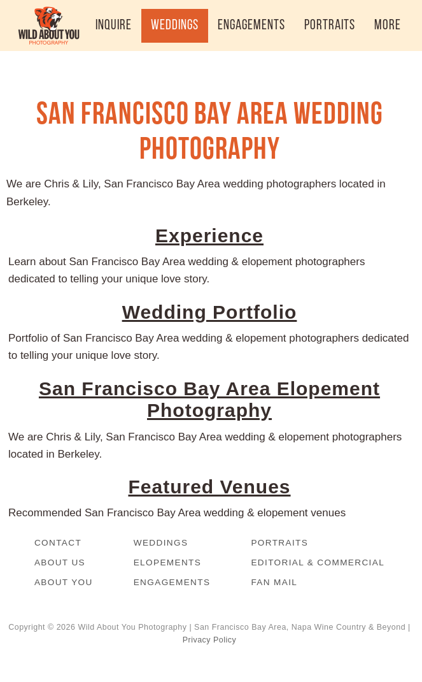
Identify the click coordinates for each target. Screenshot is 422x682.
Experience (209, 235)
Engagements (172, 582)
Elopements (168, 562)
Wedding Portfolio (209, 312)
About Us (59, 562)
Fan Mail (274, 582)
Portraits (279, 543)
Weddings (161, 543)
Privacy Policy (210, 639)
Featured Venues (209, 486)
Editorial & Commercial (317, 562)
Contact (57, 543)
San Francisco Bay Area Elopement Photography (209, 399)
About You (63, 582)
